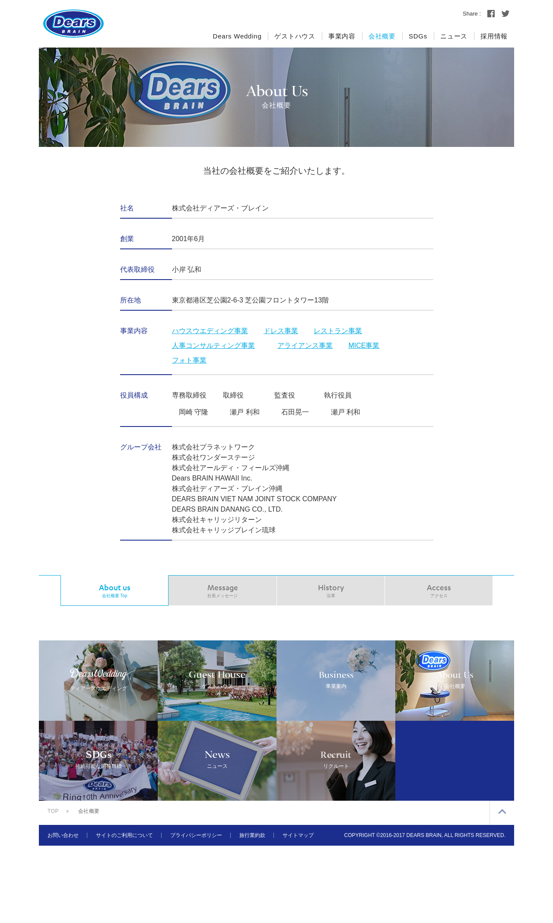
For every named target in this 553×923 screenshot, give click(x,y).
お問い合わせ (63, 913)
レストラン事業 (338, 330)
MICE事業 (363, 345)
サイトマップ (298, 913)
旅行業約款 (252, 913)
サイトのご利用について (124, 913)
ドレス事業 (281, 330)
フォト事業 (189, 360)
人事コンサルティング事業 (213, 345)
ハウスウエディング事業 (210, 330)
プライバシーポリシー (196, 913)
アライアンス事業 (305, 345)
